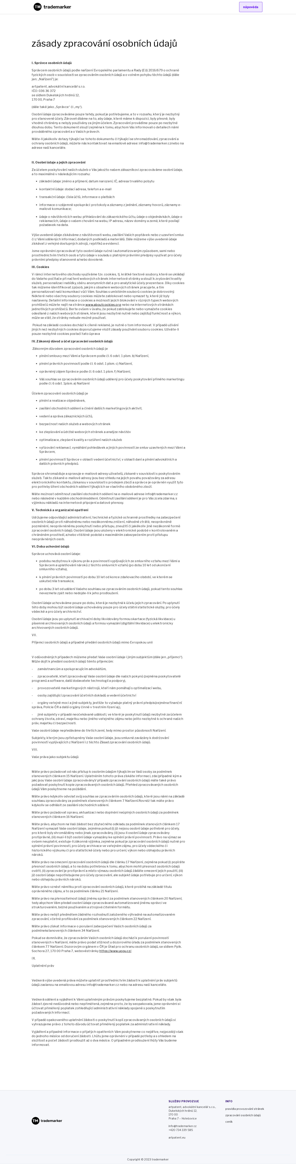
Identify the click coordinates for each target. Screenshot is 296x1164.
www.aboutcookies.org (103, 305)
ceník (229, 1121)
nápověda (250, 7)
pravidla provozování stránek (244, 1108)
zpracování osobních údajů (243, 1115)
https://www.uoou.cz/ (115, 951)
